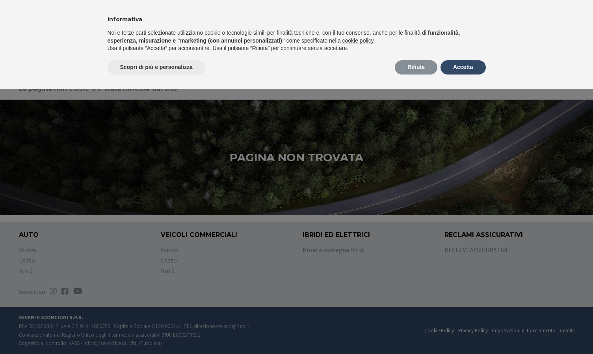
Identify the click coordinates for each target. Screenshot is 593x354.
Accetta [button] (463, 67)
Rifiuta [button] (416, 67)
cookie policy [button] (357, 40)
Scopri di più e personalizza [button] (156, 67)
